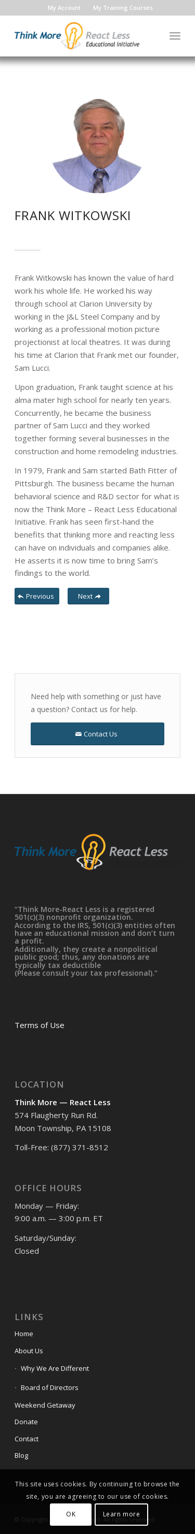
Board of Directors (50, 1387)
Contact (26, 1438)
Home (24, 1333)
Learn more (121, 1514)
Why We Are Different (55, 1368)
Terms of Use (39, 1025)
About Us (29, 1350)
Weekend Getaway (45, 1405)
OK (70, 1514)
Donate (26, 1421)
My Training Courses (123, 7)
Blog (21, 1455)
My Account (64, 7)
